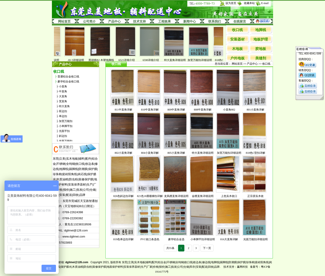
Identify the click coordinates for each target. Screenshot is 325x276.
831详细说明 (55, 60)
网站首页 (64, 21)
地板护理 (260, 39)
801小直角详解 (255, 109)
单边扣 (63, 116)
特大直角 (64, 106)
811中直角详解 (123, 109)
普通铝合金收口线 (68, 76)
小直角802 (229, 109)
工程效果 (164, 21)
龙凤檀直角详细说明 (176, 196)
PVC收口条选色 (149, 239)
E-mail (265, 3)
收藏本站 (249, 3)
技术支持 (139, 21)
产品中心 (114, 21)
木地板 (237, 49)
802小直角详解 (123, 152)
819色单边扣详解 (123, 239)
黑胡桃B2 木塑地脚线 (104, 60)
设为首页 (230, 3)
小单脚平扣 (65, 126)
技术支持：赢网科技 (235, 266)
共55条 (170, 248)
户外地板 (237, 58)
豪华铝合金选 (176, 239)
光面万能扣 (65, 141)
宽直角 (63, 101)
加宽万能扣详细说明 (203, 60)
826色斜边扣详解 (123, 196)
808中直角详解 (202, 109)
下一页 (207, 248)
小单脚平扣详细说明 (202, 239)
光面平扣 (64, 131)
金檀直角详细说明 (203, 196)
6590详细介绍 (154, 60)
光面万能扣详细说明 (255, 239)
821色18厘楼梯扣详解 (150, 196)
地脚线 (260, 30)
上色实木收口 (229, 196)
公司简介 (89, 21)
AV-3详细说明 (79, 60)
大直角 (63, 96)
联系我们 (214, 21)
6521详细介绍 (130, 60)
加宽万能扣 (65, 121)
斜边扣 (63, 136)
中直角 (63, 91)
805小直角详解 (176, 152)
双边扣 (63, 111)
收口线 (237, 30)
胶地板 (260, 49)
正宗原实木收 (255, 196)
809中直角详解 (176, 109)
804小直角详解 (150, 152)
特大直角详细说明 (178, 60)
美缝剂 (260, 58)
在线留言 (239, 21)
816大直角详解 (229, 239)
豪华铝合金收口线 (68, 81)
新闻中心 (189, 21)
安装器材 (237, 39)
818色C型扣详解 (255, 152)
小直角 (63, 86)
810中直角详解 (150, 109)
